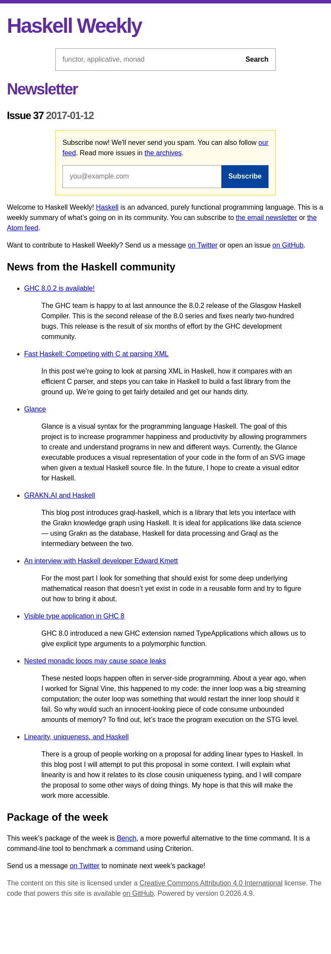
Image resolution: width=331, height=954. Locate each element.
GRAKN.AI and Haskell (59, 495)
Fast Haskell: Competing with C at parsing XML (96, 354)
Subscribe (245, 176)
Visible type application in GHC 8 (74, 616)
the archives (162, 153)
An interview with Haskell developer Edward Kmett (101, 561)
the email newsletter (266, 217)
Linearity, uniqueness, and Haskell (76, 737)
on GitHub (287, 245)
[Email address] (142, 176)
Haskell (107, 207)
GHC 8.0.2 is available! (59, 288)
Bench (126, 838)
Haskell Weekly (74, 25)
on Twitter (203, 245)
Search (257, 59)
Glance (35, 409)
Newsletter (42, 89)
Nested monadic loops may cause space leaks (95, 661)
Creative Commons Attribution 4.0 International (211, 883)
